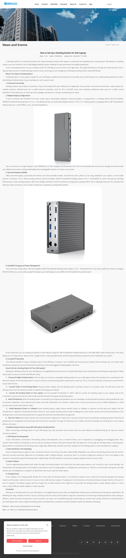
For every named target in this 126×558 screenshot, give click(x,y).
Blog (90, 4)
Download (63, 4)
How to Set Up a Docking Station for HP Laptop (25, 506)
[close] (47, 524)
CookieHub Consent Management (30, 550)
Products (45, 4)
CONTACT (62, 526)
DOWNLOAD (100, 526)
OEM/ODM (53, 4)
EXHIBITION (115, 526)
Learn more (10, 535)
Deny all (38, 541)
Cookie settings (27, 546)
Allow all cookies (17, 541)
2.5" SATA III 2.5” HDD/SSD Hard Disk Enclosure (22, 510)
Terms (74, 526)
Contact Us (83, 4)
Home (37, 4)
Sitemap (86, 526)
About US (73, 4)
